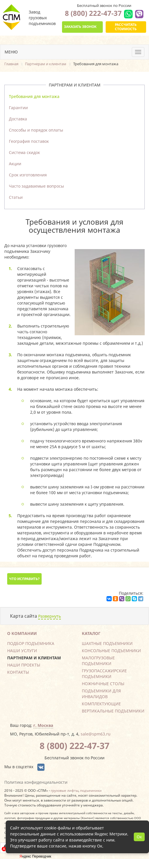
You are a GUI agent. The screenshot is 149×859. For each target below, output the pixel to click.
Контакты (18, 672)
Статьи (16, 197)
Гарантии (18, 107)
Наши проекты (23, 665)
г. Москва (43, 725)
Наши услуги (22, 650)
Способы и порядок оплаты (36, 130)
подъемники (91, 790)
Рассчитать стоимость (126, 26)
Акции (15, 163)
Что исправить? (24, 578)
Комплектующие (101, 703)
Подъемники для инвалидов (101, 693)
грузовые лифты (64, 790)
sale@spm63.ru (96, 734)
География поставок (29, 141)
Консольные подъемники (111, 650)
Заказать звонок (80, 26)
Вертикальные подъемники (113, 711)
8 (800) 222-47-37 (93, 13)
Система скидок (24, 152)
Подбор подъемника (30, 643)
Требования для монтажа (34, 96)
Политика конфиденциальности (35, 782)
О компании (22, 633)
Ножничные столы (103, 683)
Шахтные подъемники (107, 643)
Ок (139, 836)
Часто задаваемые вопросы (36, 186)
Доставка (18, 119)
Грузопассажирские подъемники (104, 673)
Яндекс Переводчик (35, 856)
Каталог (91, 633)
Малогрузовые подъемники (98, 660)
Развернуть (49, 616)
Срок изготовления (28, 175)
